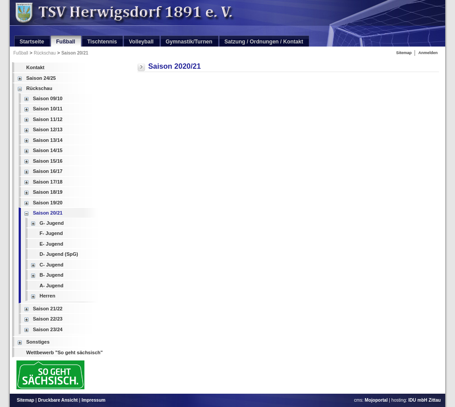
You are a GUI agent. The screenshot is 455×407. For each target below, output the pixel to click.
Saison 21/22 (48, 308)
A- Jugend (52, 285)
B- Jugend (52, 275)
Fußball (20, 53)
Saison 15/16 (48, 161)
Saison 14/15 (48, 150)
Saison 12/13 (48, 129)
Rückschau (45, 53)
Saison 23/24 (48, 329)
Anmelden (428, 53)
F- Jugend (51, 233)
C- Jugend (52, 264)
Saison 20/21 (74, 53)
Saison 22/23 (48, 318)
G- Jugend (52, 223)
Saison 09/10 (48, 98)
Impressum (93, 400)
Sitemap (403, 53)
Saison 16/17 (48, 171)
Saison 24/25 (41, 78)
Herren (47, 295)
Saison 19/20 (48, 202)
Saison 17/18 (48, 181)
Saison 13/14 (48, 140)
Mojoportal (376, 400)
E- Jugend (51, 244)
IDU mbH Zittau (424, 400)
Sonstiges (38, 341)
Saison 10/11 (48, 108)
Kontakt (35, 67)
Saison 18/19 (48, 192)
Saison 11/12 (48, 119)
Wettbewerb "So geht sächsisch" (64, 352)
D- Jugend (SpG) (59, 254)
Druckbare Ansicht (58, 400)
